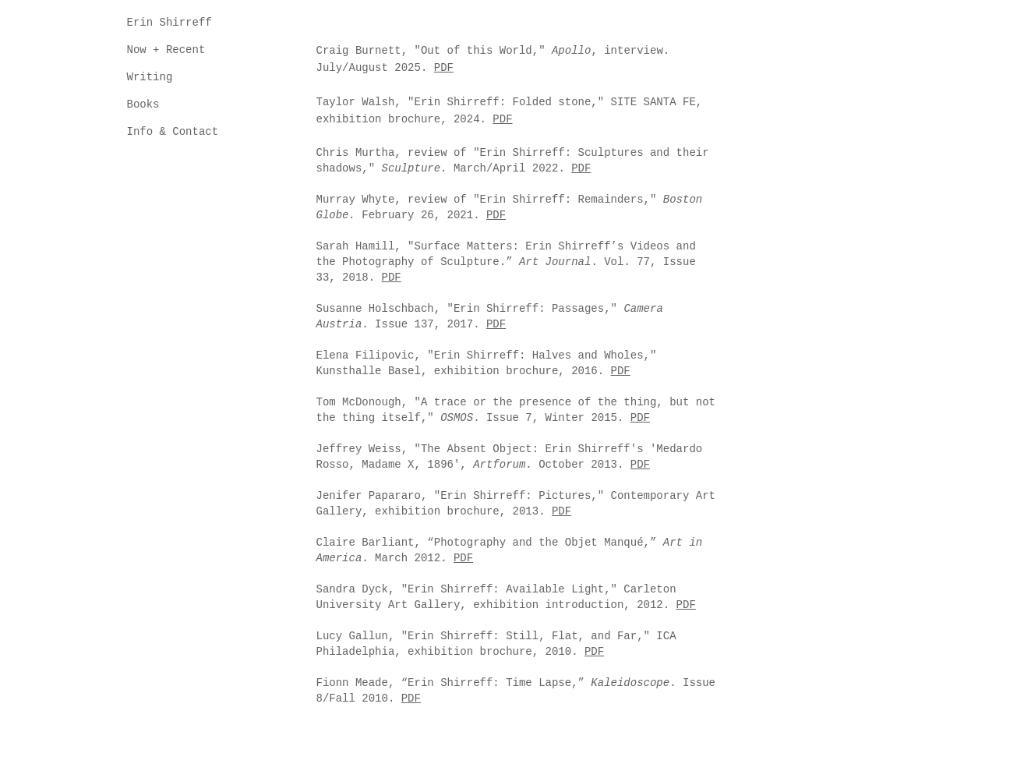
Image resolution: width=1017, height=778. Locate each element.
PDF (444, 68)
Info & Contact (173, 132)
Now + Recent (166, 50)
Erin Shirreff (169, 22)
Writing (150, 77)
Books (143, 104)
